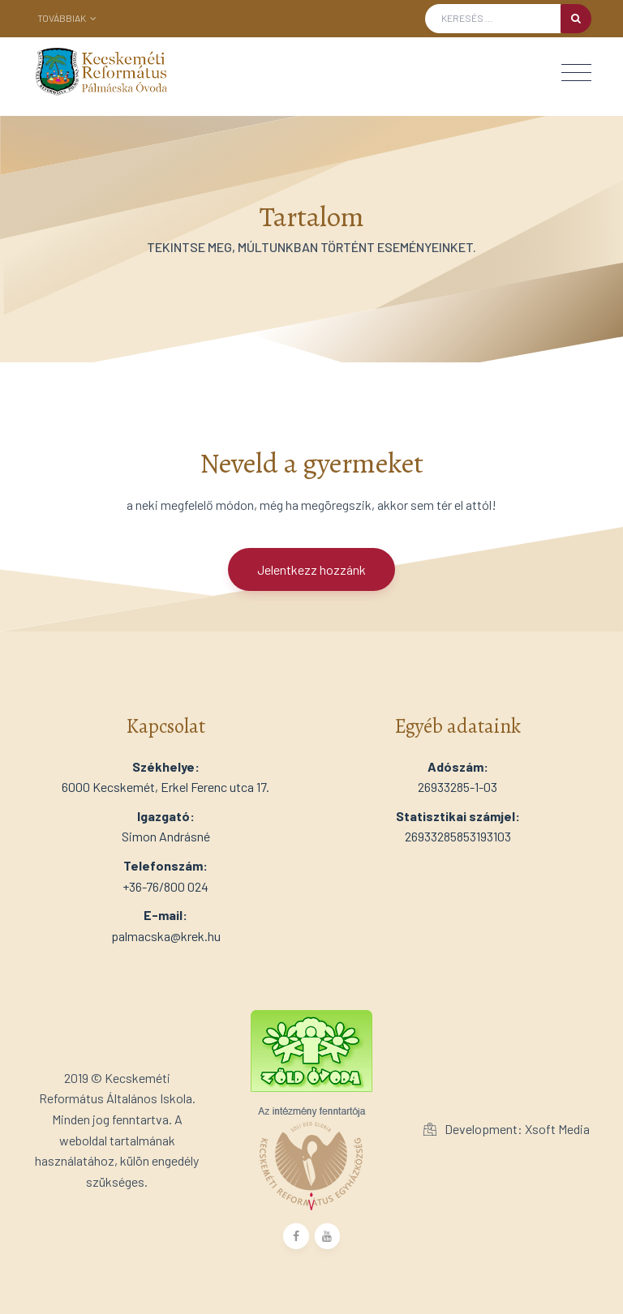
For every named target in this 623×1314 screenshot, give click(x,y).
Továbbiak (67, 18)
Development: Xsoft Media (506, 1128)
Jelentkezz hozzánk (311, 569)
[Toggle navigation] (576, 73)
